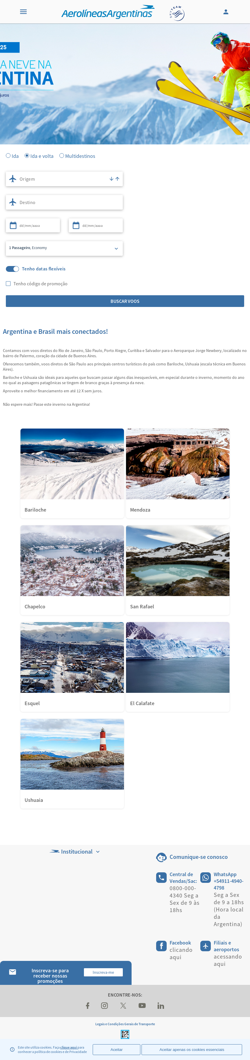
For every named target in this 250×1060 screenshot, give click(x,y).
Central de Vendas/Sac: (183, 877)
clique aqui (68, 1047)
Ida (15, 155)
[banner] (125, 116)
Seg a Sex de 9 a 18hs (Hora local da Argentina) (229, 909)
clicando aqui (181, 953)
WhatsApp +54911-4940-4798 (229, 881)
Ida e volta (42, 155)
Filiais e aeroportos (226, 946)
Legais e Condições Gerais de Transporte (125, 1024)
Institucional (75, 851)
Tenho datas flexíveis (43, 269)
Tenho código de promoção (40, 283)
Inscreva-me (103, 972)
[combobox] (64, 179)
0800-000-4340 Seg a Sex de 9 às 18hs (184, 899)
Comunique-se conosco (199, 856)
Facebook (180, 942)
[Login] (226, 11)
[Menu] (23, 11)
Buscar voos (125, 301)
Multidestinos (80, 155)
